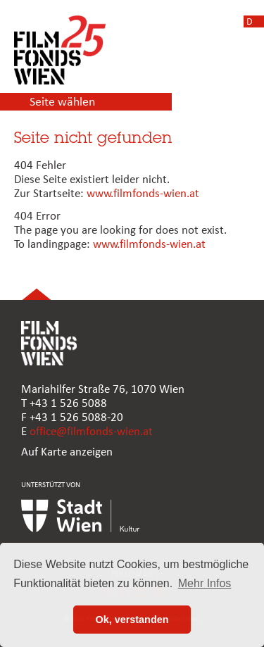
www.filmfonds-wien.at (143, 194)
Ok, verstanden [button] (132, 619)
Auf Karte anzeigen (67, 452)
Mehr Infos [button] (205, 583)
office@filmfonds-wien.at (91, 432)
